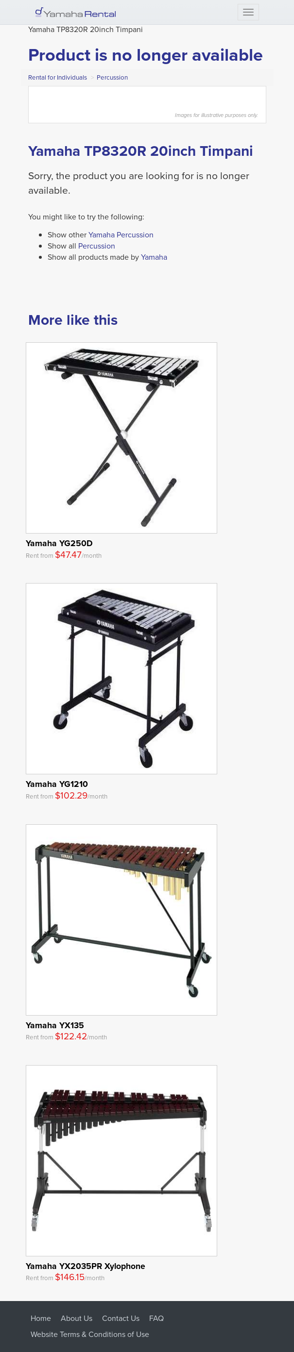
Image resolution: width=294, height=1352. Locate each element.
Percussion (112, 77)
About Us (76, 1318)
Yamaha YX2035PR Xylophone (85, 1266)
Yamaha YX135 (55, 1025)
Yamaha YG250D (59, 543)
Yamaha (154, 257)
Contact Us (120, 1318)
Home (41, 1318)
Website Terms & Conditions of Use (90, 1334)
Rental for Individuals (57, 77)
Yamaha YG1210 (57, 784)
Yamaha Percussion (121, 234)
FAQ (156, 1318)
